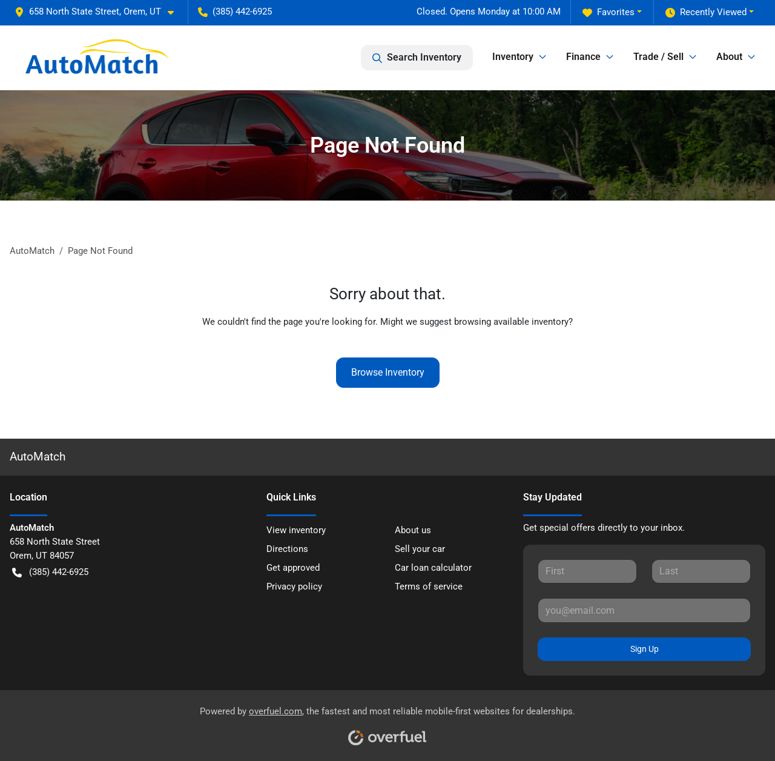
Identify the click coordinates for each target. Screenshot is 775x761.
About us (413, 530)
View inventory (296, 530)
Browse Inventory (387, 372)
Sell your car (420, 548)
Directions (287, 548)
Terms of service (429, 586)
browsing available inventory (511, 321)
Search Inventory (416, 57)
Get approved (293, 567)
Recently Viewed (706, 12)
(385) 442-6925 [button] (235, 11)
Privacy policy (294, 586)
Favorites (608, 12)
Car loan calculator (433, 567)
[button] (99, 12)
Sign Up (644, 649)
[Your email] (644, 610)
